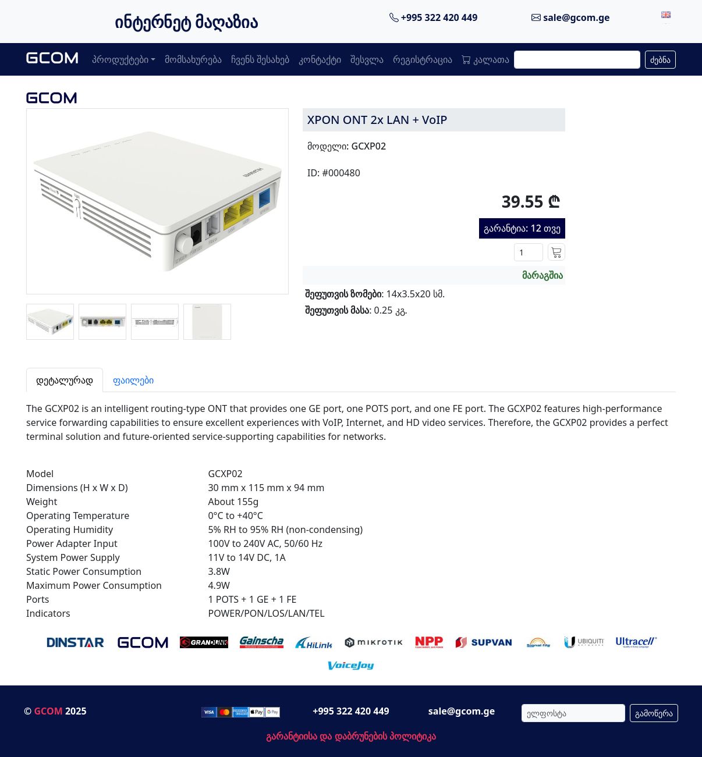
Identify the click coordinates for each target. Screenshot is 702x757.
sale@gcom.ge (570, 17)
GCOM (48, 711)
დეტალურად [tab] (64, 380)
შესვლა (367, 59)
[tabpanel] (351, 506)
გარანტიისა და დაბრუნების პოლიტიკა (350, 736)
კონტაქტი (320, 59)
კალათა (485, 59)
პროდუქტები (120, 59)
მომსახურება (193, 59)
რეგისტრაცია (422, 59)
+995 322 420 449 (433, 17)
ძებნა (660, 59)
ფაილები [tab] (133, 380)
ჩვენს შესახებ (260, 59)
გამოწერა (654, 713)
